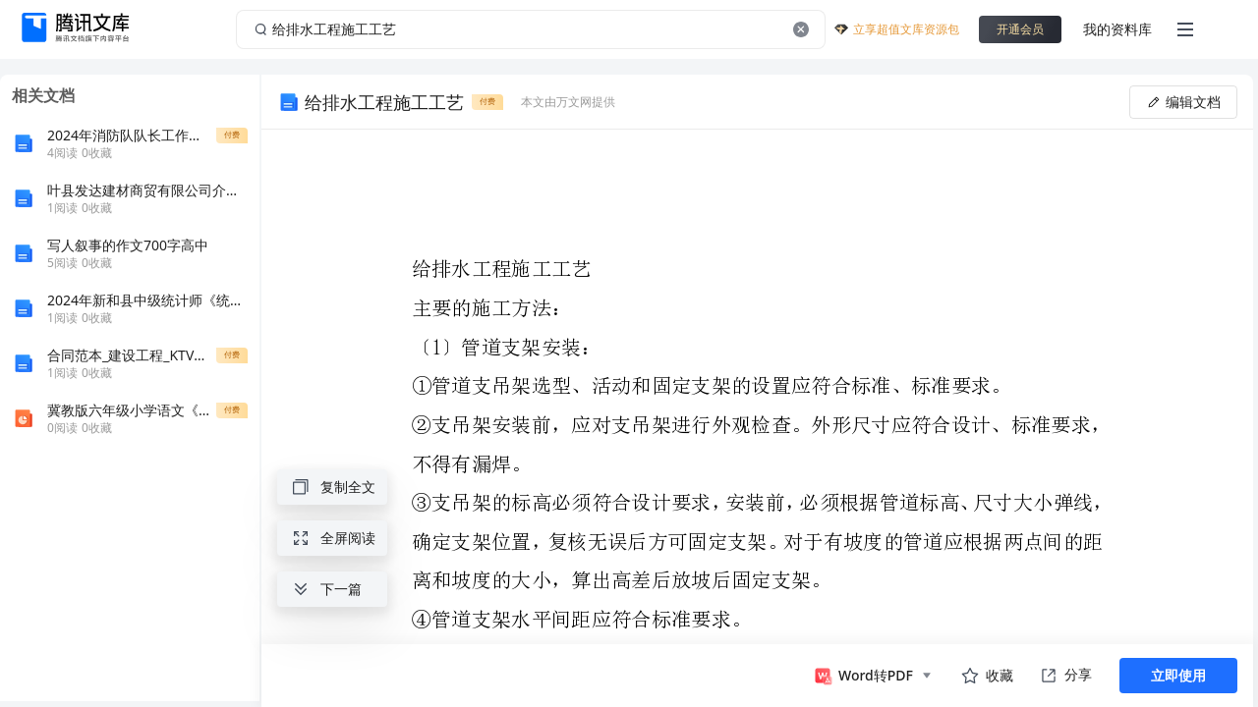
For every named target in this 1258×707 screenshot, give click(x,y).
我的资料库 (1117, 29)
